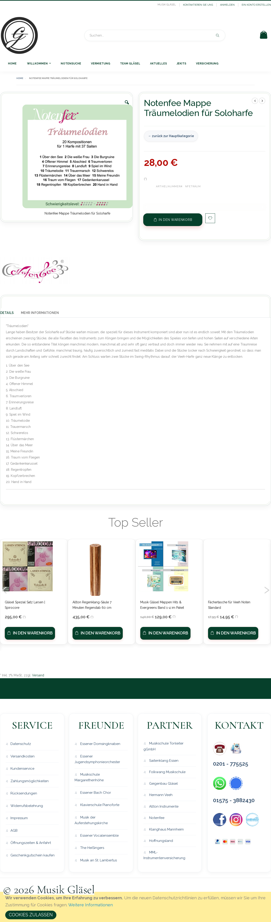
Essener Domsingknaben (99, 744)
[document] (136, 907)
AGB (14, 830)
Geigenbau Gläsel (163, 783)
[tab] (10, 311)
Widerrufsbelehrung (26, 806)
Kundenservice (22, 769)
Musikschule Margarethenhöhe (89, 777)
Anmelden (227, 4)
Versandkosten (22, 756)
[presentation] (4, 588)
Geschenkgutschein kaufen (32, 855)
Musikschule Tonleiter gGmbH (163, 746)
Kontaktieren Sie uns (198, 4)
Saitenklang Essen (163, 761)
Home (19, 78)
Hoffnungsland (160, 841)
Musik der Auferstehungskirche (91, 820)
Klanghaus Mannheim (166, 829)
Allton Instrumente (163, 806)
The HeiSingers (91, 848)
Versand (38, 675)
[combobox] (154, 35)
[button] (127, 106)
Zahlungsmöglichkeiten (29, 781)
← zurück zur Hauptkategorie (170, 136)
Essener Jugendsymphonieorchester (97, 759)
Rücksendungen (23, 793)
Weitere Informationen (90, 904)
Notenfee (156, 818)
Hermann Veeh (160, 795)
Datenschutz (20, 744)
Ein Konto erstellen (256, 4)
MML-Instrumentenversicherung (164, 855)
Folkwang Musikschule (167, 772)
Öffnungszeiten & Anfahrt (30, 843)
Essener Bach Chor (95, 793)
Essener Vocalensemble (99, 835)
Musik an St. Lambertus (98, 860)
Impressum (19, 818)
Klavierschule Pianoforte (99, 805)
